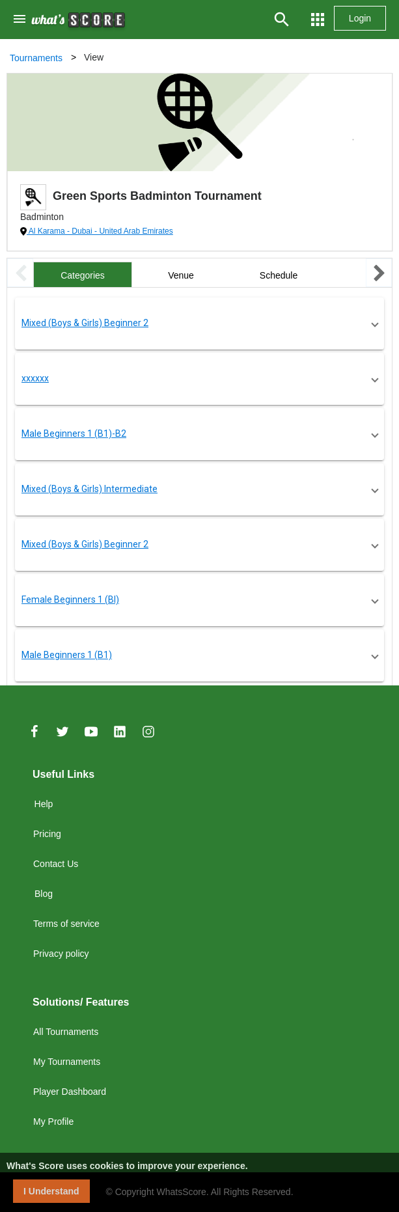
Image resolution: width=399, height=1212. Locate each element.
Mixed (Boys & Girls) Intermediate (89, 489)
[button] (199, 323)
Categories (83, 275)
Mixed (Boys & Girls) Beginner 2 (84, 323)
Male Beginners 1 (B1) (66, 655)
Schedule (278, 275)
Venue (181, 275)
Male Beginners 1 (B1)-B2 (73, 433)
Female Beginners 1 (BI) (70, 599)
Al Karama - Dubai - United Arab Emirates (100, 231)
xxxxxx (35, 378)
